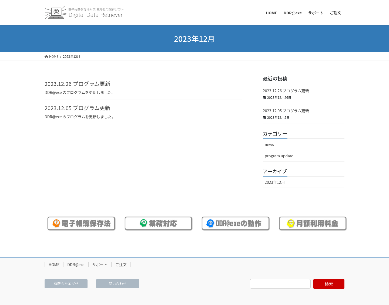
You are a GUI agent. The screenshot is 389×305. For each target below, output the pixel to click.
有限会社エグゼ (66, 283)
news (269, 144)
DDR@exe (75, 264)
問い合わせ (117, 283)
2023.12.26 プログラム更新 (77, 83)
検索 (328, 284)
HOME (54, 264)
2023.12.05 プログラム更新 (77, 108)
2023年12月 (275, 182)
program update (279, 155)
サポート (100, 264)
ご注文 (121, 264)
